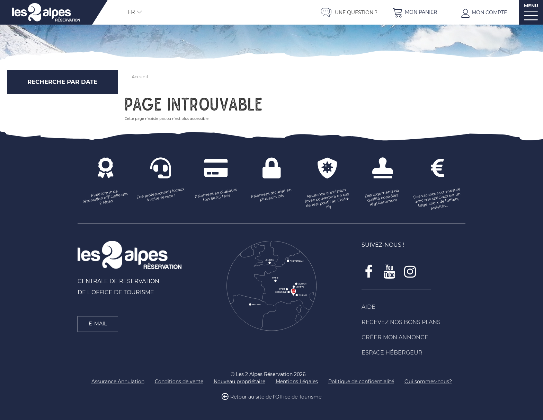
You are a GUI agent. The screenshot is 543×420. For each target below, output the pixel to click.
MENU (531, 5)
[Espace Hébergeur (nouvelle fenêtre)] (413, 353)
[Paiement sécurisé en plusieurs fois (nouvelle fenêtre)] (271, 195)
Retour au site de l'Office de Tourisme (275, 397)
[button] (414, 12)
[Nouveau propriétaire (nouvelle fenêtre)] (239, 381)
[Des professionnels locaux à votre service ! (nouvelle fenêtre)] (160, 195)
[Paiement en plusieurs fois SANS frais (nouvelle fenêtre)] (216, 195)
